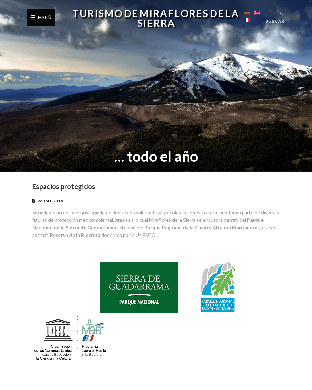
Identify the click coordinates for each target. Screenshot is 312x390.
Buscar (275, 21)
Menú (45, 17)
